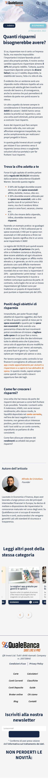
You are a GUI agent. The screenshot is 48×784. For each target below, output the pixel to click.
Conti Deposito (15, 687)
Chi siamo (32, 694)
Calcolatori (32, 673)
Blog (15, 701)
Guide (32, 687)
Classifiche (32, 680)
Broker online (16, 694)
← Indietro (9, 25)
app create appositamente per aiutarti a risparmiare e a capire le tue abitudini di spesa (24, 368)
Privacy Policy (36, 663)
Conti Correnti (16, 680)
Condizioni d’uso (17, 663)
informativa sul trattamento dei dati (26, 744)
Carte (15, 673)
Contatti (32, 701)
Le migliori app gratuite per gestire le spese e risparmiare (24, 587)
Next (29, 615)
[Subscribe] (24, 734)
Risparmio (38, 25)
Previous (20, 615)
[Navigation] (44, 3)
